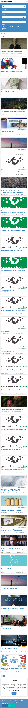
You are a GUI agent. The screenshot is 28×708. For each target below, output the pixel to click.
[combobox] (14, 22)
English (10, 26)
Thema (3, 14)
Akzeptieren (12, 705)
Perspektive (4, 9)
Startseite (3, 33)
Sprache (3, 24)
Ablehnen (5, 705)
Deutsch (5, 26)
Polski (4, 28)
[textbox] (14, 22)
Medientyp (4, 20)
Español (15, 26)
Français (20, 26)
